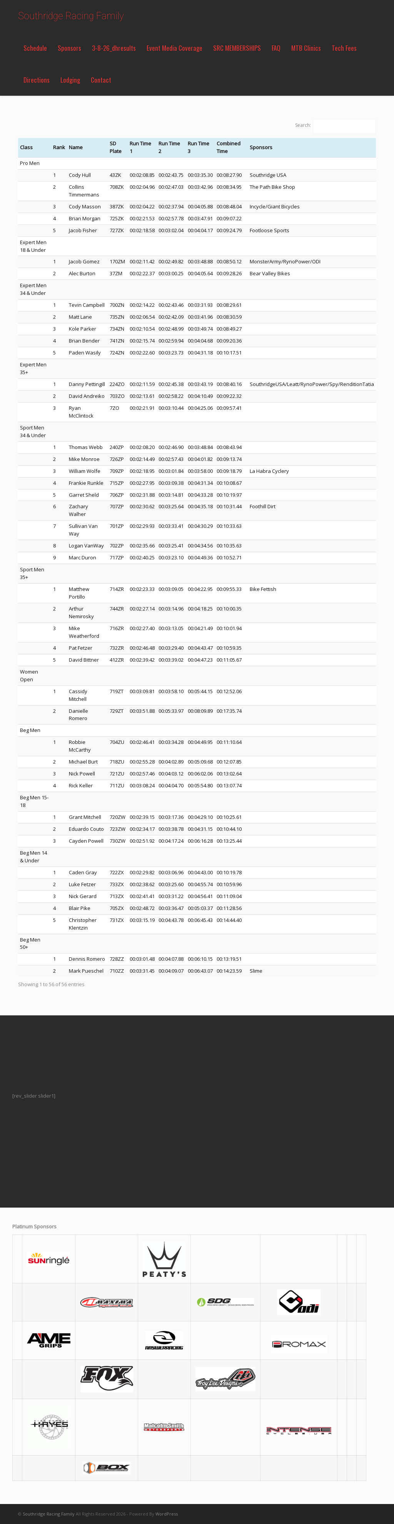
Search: (303, 125)
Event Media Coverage (174, 48)
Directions (36, 80)
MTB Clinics (306, 48)
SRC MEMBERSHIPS (237, 48)
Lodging (70, 80)
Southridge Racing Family (71, 16)
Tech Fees (344, 48)
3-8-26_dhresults (114, 48)
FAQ (276, 48)
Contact (101, 80)
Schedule (35, 48)
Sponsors (69, 48)
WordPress (166, 1514)
